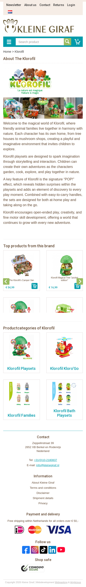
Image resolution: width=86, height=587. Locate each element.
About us (30, 5)
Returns (58, 5)
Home (7, 51)
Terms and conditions (43, 487)
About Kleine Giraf (43, 482)
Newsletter (13, 5)
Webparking (61, 582)
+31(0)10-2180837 (45, 460)
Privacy (43, 503)
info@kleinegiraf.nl (47, 465)
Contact (44, 5)
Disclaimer (43, 493)
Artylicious (75, 582)
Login (71, 5)
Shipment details (43, 498)
